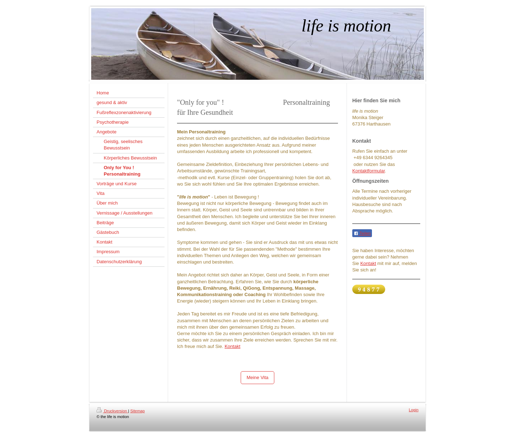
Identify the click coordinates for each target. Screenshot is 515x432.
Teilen (362, 233)
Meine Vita (257, 377)
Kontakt (232, 346)
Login (413, 410)
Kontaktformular (368, 170)
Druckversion (112, 411)
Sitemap (137, 411)
